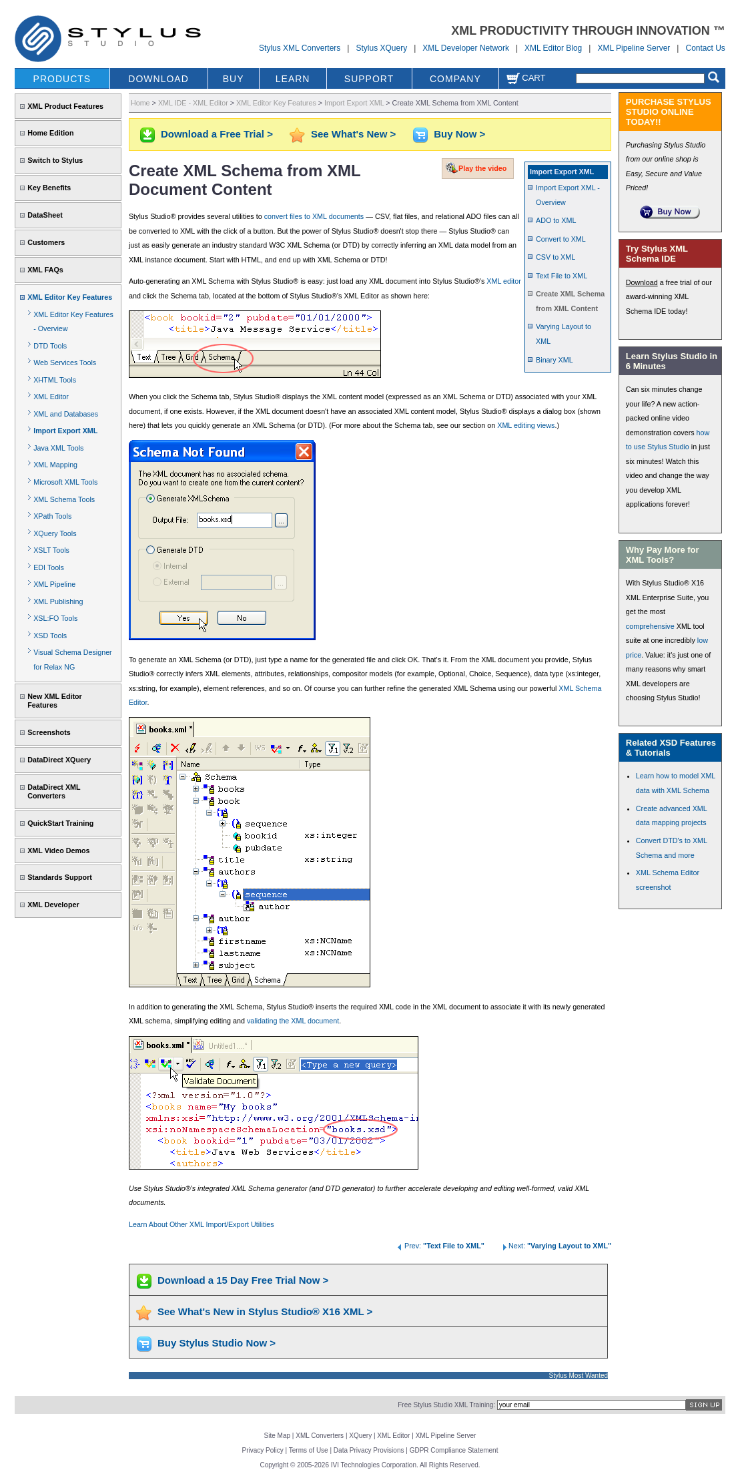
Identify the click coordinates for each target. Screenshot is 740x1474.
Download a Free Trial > (217, 134)
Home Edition (50, 133)
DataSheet (45, 215)
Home (140, 103)
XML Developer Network (465, 48)
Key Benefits (49, 188)
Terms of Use (308, 1450)
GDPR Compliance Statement (454, 1450)
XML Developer (53, 905)
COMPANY (455, 78)
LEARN (293, 78)
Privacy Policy (263, 1450)
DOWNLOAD (158, 78)
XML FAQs (45, 270)
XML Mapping (55, 465)
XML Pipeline (54, 584)
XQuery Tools (54, 533)
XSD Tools (50, 636)
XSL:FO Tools (55, 618)
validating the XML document (293, 1021)
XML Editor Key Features (69, 297)
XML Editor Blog (553, 48)
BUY (233, 78)
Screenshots (49, 732)
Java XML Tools (58, 448)
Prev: (440, 1246)
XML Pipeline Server (633, 48)
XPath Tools (52, 516)
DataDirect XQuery (59, 760)
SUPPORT (369, 78)
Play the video (482, 168)
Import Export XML (65, 431)
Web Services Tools (64, 362)
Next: (555, 1246)
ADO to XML (556, 220)
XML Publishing (58, 601)
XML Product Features (65, 106)
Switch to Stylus (55, 160)
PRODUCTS (62, 78)
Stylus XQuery (381, 48)
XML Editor (51, 397)
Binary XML (554, 360)
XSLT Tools (51, 550)
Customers (46, 242)
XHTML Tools (54, 380)
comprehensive (650, 626)
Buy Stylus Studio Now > (216, 1342)
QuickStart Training (60, 823)
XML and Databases (65, 414)
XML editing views (525, 425)
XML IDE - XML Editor (193, 103)
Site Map (277, 1435)
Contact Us (705, 48)
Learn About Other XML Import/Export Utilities (201, 1224)
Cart (525, 78)
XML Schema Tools (64, 499)
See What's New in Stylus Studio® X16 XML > (264, 1311)
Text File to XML (561, 276)
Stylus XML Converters (299, 48)
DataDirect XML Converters (53, 791)
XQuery (360, 1435)
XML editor (503, 281)
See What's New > (353, 134)
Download (642, 282)
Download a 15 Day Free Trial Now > (242, 1280)
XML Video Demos (58, 850)
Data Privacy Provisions (369, 1450)
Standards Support (59, 877)
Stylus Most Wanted (579, 1375)
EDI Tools (48, 567)
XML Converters (320, 1435)
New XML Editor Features (54, 700)
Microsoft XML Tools (65, 482)
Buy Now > (459, 134)
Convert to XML (561, 239)
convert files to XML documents (314, 216)
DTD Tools (50, 346)
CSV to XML (555, 257)
